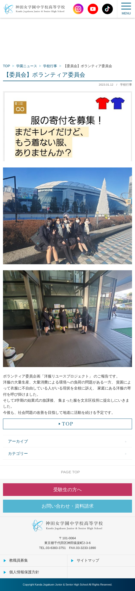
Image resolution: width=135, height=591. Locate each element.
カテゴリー (18, 453)
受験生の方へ (67, 489)
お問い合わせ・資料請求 (68, 506)
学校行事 (50, 66)
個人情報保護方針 (24, 572)
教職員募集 (18, 560)
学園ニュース (26, 66)
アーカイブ (18, 441)
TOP (6, 66)
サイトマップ (88, 560)
